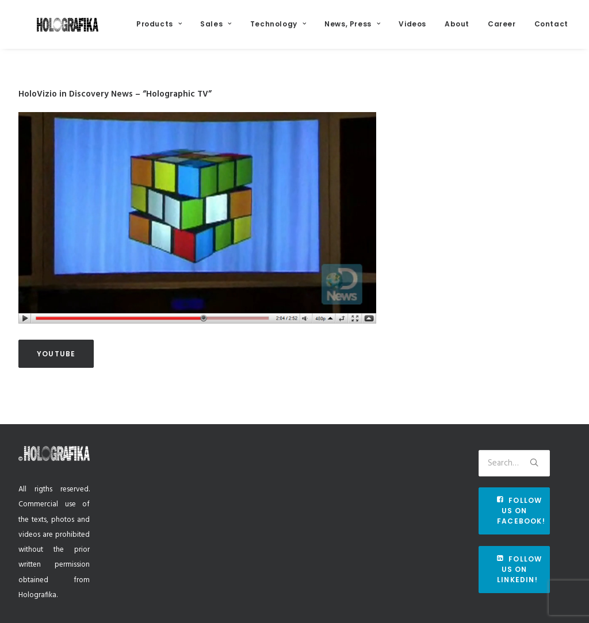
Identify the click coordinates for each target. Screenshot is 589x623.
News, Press (378, 29)
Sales (241, 29)
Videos (438, 29)
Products (185, 29)
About (483, 29)
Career (528, 29)
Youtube (56, 368)
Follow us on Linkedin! (521, 569)
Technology (303, 29)
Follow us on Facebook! (521, 510)
